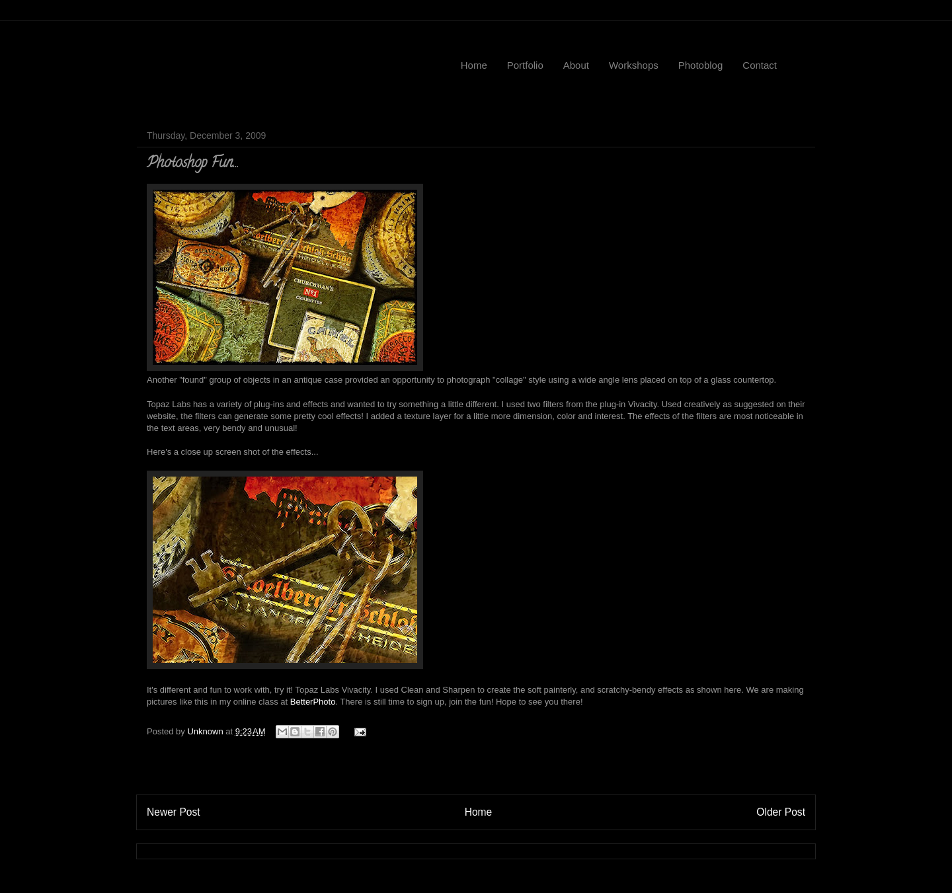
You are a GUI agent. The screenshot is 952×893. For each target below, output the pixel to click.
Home (474, 65)
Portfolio (525, 65)
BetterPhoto (313, 702)
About (576, 65)
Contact (759, 65)
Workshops (633, 65)
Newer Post (173, 812)
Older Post (780, 812)
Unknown (206, 731)
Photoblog (700, 65)
